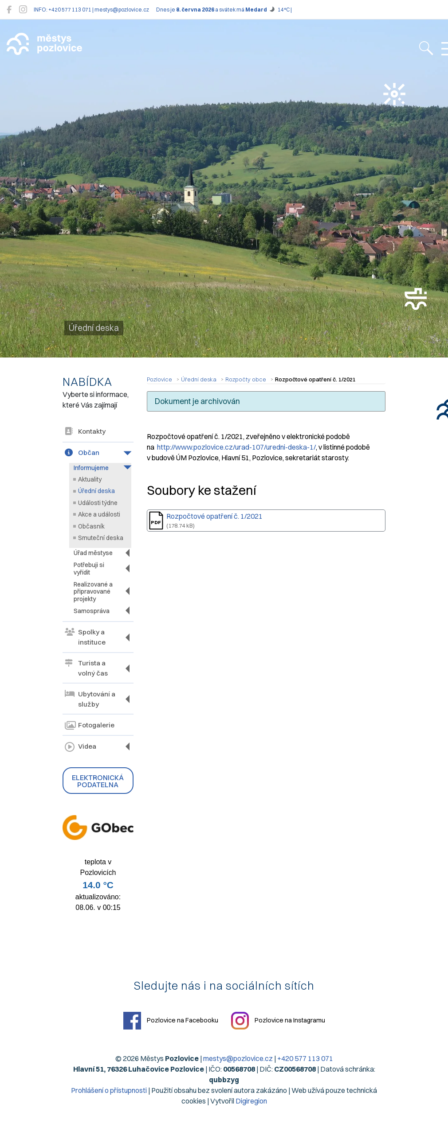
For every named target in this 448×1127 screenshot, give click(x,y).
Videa (80, 747)
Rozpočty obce (245, 379)
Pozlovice (159, 379)
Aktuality (90, 479)
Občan (82, 452)
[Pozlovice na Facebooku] (9, 9)
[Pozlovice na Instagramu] (23, 9)
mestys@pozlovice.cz (238, 1058)
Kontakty (85, 431)
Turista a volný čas (86, 668)
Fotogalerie (89, 726)
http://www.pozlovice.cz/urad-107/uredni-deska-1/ (236, 447)
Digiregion (251, 1100)
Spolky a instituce (85, 637)
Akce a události (99, 514)
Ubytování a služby (90, 699)
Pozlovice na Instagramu (278, 1021)
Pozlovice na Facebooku (170, 1021)
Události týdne (98, 502)
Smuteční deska (100, 537)
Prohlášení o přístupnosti (109, 1090)
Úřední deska (96, 490)
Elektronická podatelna (98, 781)
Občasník (91, 526)
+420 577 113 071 (305, 1058)
